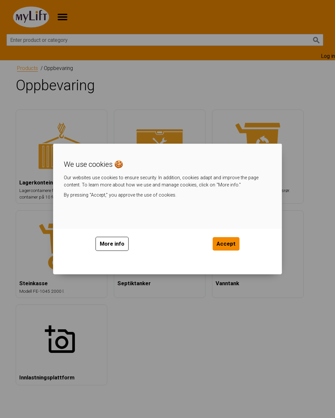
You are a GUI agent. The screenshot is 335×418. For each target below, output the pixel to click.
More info (112, 243)
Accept (226, 243)
